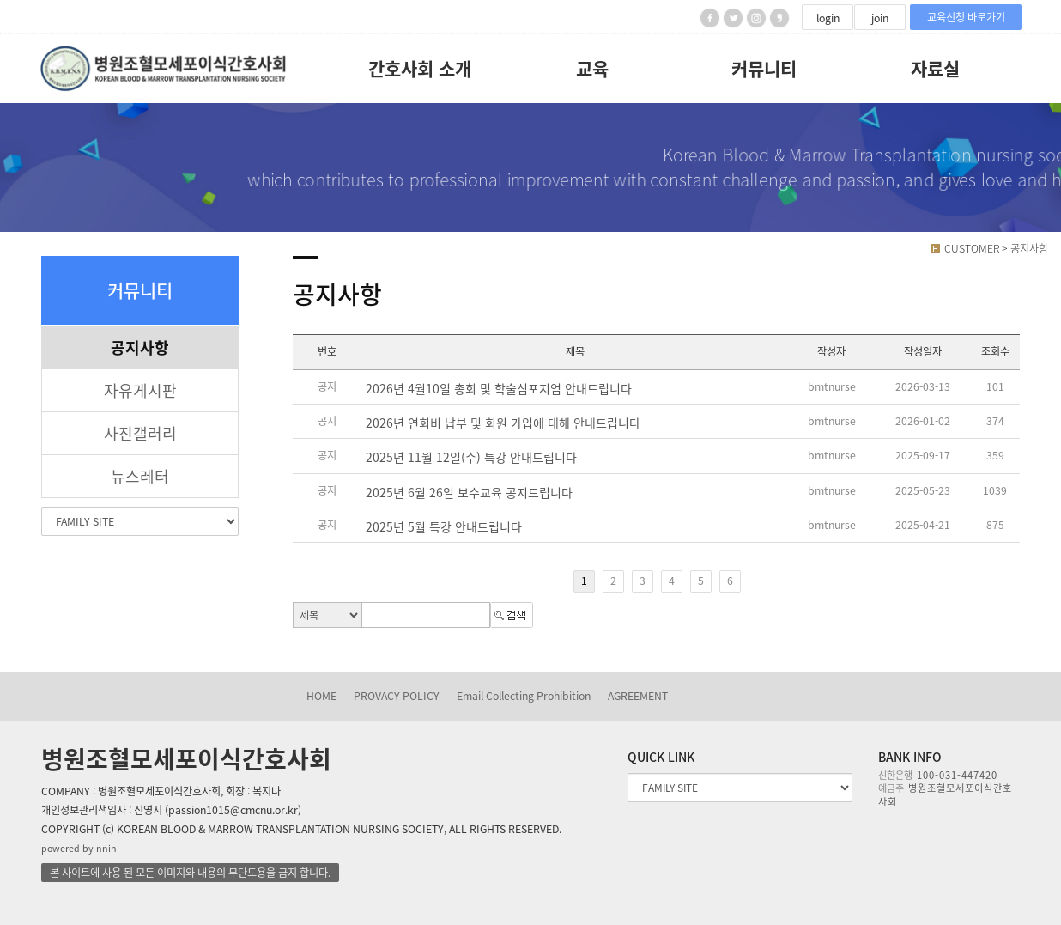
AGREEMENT (638, 695)
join (879, 18)
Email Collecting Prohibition (524, 695)
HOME (321, 695)
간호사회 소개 (419, 68)
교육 (592, 68)
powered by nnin (79, 848)
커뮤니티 (764, 68)
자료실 (935, 68)
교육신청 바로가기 (966, 17)
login (828, 18)
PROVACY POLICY (397, 695)
